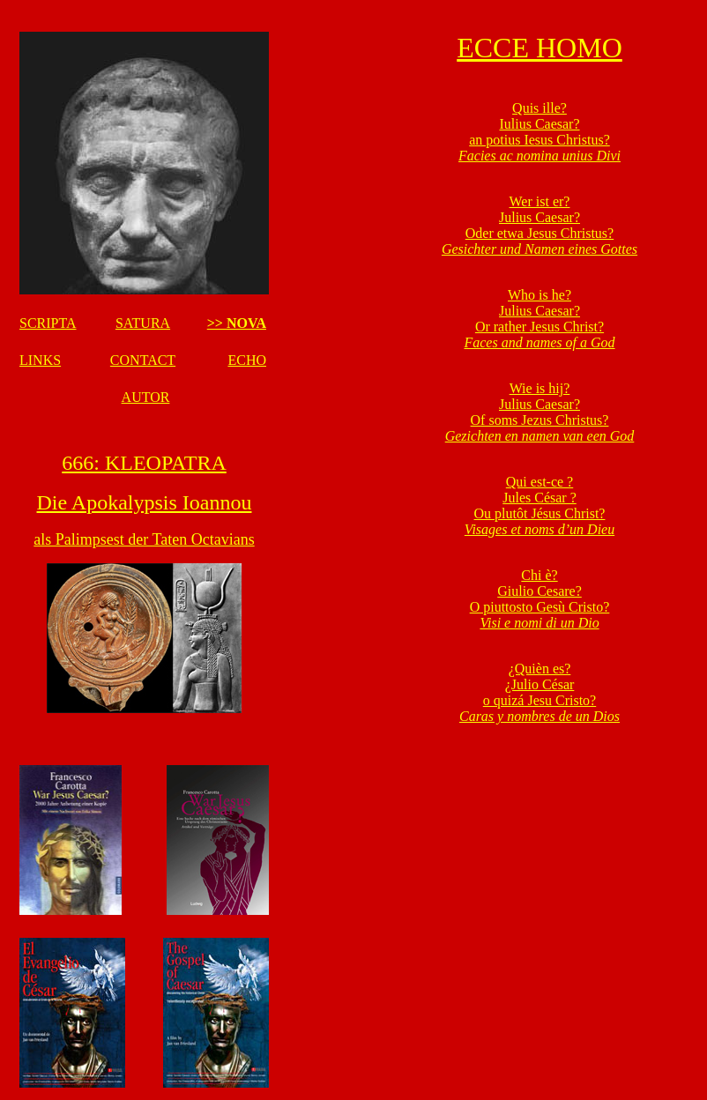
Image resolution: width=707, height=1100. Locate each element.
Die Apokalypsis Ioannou (144, 502)
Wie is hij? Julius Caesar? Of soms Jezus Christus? (540, 412)
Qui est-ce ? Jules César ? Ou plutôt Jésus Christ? (539, 505)
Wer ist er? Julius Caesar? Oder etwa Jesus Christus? (539, 225)
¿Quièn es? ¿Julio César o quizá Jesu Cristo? (539, 692)
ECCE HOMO (539, 47)
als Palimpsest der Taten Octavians (143, 539)
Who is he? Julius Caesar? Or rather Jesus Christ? (539, 318)
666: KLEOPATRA (144, 462)
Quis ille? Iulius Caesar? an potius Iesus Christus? (539, 131)
